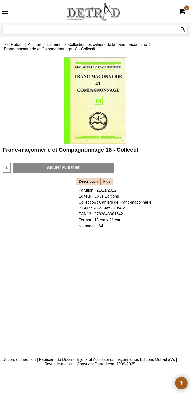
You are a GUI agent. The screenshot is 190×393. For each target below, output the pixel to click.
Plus (106, 181)
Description (88, 181)
